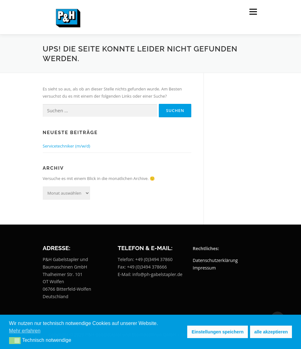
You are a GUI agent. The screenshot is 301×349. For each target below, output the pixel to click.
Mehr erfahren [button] (25, 330)
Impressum (204, 268)
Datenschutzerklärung (215, 260)
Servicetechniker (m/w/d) (66, 146)
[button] (15, 340)
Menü (253, 11)
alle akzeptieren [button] (271, 331)
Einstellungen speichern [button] (217, 331)
